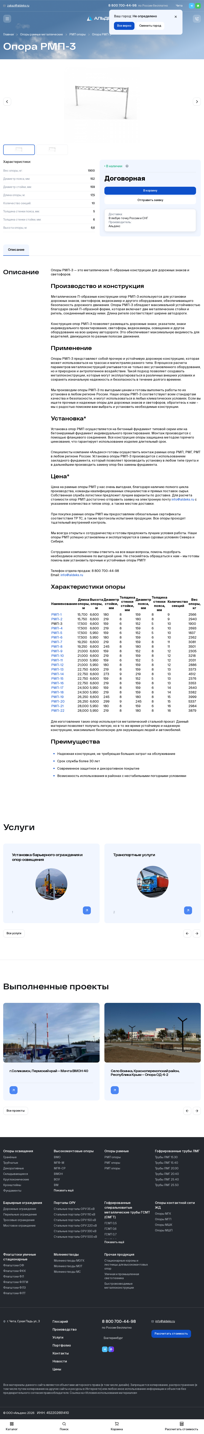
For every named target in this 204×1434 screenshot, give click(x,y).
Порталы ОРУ (65, 1203)
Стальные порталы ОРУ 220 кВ (75, 1225)
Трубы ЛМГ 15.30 (166, 1157)
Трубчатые (10, 1163)
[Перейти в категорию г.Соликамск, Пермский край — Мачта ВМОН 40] (14, 1090)
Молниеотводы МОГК (69, 1260)
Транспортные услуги (134, 855)
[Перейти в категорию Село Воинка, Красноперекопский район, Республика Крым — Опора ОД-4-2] (115, 1090)
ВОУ (57, 1179)
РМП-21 (57, 706)
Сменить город (150, 25)
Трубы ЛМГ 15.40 (166, 1163)
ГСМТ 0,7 (110, 1234)
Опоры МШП (164, 1230)
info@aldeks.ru (183, 499)
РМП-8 (56, 646)
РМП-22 (57, 711)
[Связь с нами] (197, 19)
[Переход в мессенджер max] (111, 1349)
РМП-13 (57, 669)
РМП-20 (58, 701)
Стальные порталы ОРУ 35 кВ (74, 1209)
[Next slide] (197, 102)
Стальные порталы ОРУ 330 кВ (75, 1231)
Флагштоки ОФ (13, 1265)
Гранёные (10, 1157)
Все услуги (14, 933)
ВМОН (58, 1174)
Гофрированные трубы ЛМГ (177, 1151)
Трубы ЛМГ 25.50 (167, 1185)
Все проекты (16, 1110)
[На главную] (102, 18)
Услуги (58, 1337)
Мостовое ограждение (19, 1225)
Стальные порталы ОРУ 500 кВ (75, 1237)
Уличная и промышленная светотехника (121, 1276)
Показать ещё (64, 1190)
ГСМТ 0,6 (110, 1229)
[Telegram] (191, 6)
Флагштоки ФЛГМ (15, 1282)
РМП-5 (56, 633)
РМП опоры (77, 34)
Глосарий (60, 1321)
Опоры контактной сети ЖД (175, 1205)
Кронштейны (12, 1185)
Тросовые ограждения (18, 1220)
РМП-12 (57, 665)
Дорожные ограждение (19, 1209)
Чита (179, 5)
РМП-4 (57, 628)
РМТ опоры (112, 1168)
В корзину (150, 190)
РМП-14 (57, 674)
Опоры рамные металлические (41, 34)
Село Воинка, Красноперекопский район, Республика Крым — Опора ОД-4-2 (145, 1072)
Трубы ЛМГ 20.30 (166, 1168)
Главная (8, 34)
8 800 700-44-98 (122, 5)
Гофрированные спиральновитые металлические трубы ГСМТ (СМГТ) (127, 1210)
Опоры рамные (116, 1151)
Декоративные (13, 1168)
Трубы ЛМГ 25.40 (167, 1179)
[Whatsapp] (198, 6)
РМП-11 (57, 660)
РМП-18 (57, 692)
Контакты (61, 1353)
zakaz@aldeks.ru (18, 5)
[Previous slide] (7, 102)
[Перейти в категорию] (87, 910)
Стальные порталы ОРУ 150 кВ (75, 1220)
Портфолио (62, 1345)
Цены (57, 1369)
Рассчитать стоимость (171, 1333)
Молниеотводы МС (67, 1272)
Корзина (117, 1426)
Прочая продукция (119, 1254)
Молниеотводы (66, 1254)
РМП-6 (56, 637)
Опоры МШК (163, 1225)
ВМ (56, 1185)
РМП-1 (56, 614)
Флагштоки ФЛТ (14, 1293)
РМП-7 (56, 642)
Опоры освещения (18, 1151)
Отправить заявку (150, 200)
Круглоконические (16, 1179)
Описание (16, 250)
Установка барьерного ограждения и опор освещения (47, 857)
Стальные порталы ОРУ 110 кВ (74, 1214)
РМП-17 (57, 688)
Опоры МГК (163, 1213)
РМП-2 (56, 619)
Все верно (124, 25)
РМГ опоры (112, 1163)
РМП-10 (57, 656)
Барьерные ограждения (22, 1203)
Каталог (12, 1426)
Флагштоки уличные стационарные (19, 1257)
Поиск (64, 1426)
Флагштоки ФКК (14, 1271)
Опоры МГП (163, 1219)
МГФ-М (59, 1163)
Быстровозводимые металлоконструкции (119, 1285)
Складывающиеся (15, 1174)
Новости (60, 1361)
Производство (65, 1329)
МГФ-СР (60, 1168)
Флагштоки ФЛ (13, 1276)
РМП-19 (57, 697)
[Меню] (7, 19)
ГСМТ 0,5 (110, 1223)
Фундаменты (12, 1190)
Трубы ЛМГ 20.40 (167, 1174)
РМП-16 (57, 683)
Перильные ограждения (20, 1214)
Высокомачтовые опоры (74, 1151)
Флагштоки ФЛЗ (14, 1287)
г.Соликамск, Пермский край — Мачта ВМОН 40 (49, 1071)
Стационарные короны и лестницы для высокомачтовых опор (126, 1264)
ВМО (57, 1157)
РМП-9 (56, 651)
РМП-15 (57, 679)
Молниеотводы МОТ (68, 1266)
